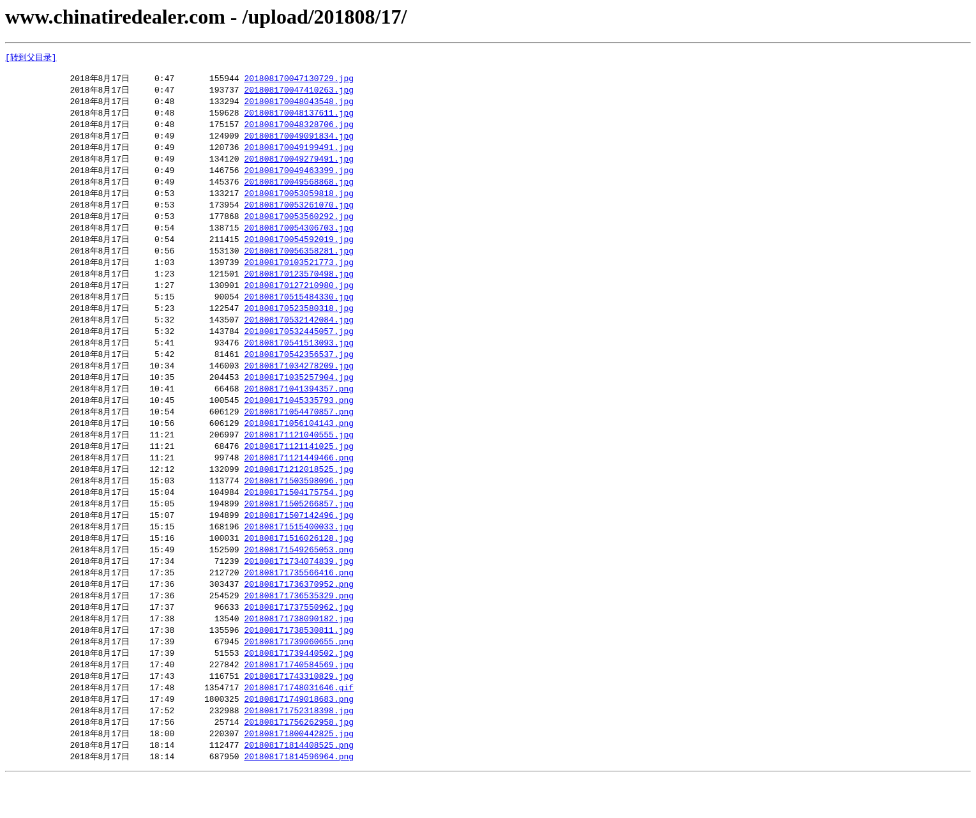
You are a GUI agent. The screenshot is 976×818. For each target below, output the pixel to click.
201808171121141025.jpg (299, 469)
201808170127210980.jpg (299, 299)
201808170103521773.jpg (299, 275)
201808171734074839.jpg (299, 590)
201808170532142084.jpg (299, 336)
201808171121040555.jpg (299, 457)
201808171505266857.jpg (299, 530)
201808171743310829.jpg (299, 712)
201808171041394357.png (299, 408)
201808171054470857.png (299, 433)
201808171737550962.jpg (299, 639)
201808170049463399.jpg (299, 178)
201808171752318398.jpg (299, 748)
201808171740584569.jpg (299, 700)
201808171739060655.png (299, 675)
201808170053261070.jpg (299, 214)
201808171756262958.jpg (299, 760)
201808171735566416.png (299, 603)
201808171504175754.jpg (299, 518)
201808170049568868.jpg (299, 190)
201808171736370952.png (299, 615)
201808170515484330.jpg (299, 311)
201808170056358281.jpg (299, 263)
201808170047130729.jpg (299, 81)
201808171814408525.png (299, 785)
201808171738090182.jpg (299, 651)
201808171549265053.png (299, 578)
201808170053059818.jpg (299, 202)
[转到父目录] (31, 57)
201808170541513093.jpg (299, 360)
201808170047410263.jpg (299, 93)
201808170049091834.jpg (299, 142)
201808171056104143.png (299, 445)
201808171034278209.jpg (299, 384)
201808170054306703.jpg (299, 239)
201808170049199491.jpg (299, 154)
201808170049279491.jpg (299, 166)
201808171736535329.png (299, 627)
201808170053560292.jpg (299, 226)
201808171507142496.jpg (299, 542)
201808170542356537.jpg (299, 372)
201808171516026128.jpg (299, 566)
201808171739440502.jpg (299, 687)
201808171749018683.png (299, 736)
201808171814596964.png (299, 797)
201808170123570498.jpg (299, 287)
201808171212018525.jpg (299, 493)
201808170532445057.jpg (299, 348)
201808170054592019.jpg (299, 251)
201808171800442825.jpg (299, 772)
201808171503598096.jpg (299, 505)
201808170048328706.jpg (299, 129)
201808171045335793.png (299, 421)
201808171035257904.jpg (299, 396)
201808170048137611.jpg (299, 117)
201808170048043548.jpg (299, 105)
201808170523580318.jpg (299, 323)
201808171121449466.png (299, 481)
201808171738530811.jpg (299, 663)
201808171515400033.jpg (299, 554)
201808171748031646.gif (299, 724)
